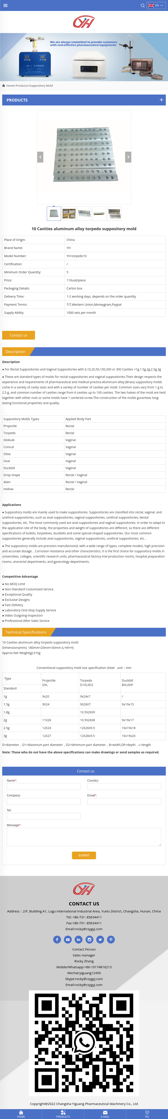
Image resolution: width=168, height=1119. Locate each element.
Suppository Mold (41, 86)
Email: (92, 795)
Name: (12, 780)
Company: (14, 795)
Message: (14, 825)
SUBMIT (84, 855)
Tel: (9, 810)
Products (22, 86)
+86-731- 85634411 (87, 917)
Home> (11, 86)
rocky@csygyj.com (89, 929)
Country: (93, 780)
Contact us (18, 335)
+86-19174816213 (98, 967)
